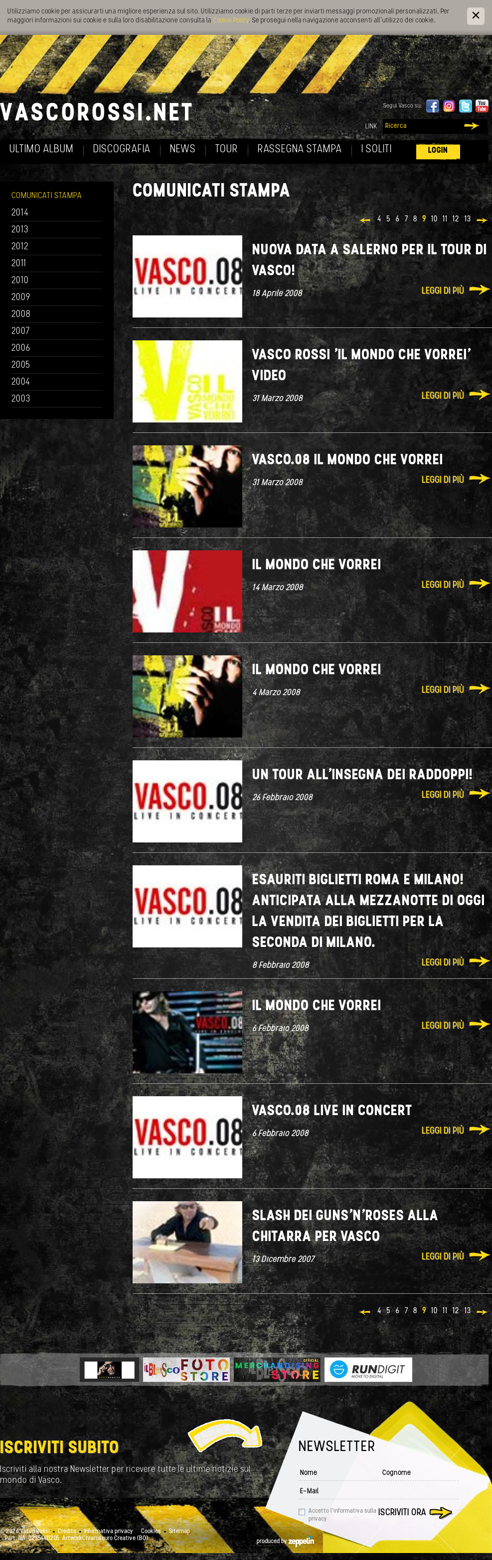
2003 (20, 399)
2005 (20, 365)
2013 (19, 230)
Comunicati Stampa (46, 196)
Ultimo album (41, 149)
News (183, 149)
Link (371, 126)
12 (456, 219)
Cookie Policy (231, 20)
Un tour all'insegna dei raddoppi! (362, 775)
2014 (20, 213)
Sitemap (179, 1532)
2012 (20, 247)
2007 (20, 331)
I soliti (376, 149)
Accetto (342, 1515)
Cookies (151, 1532)
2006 (20, 348)
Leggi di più (443, 291)
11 (445, 219)
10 (434, 219)
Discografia (122, 149)
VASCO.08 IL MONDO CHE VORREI (347, 460)
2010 (20, 281)
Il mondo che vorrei (316, 565)
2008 (21, 314)
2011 (18, 264)
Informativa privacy (108, 1532)
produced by (285, 1542)
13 (468, 219)
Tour (226, 149)
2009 (20, 298)
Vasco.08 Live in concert (332, 1111)
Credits (67, 1532)
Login (438, 150)
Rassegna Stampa (300, 149)
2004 (20, 382)
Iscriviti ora (402, 1513)
